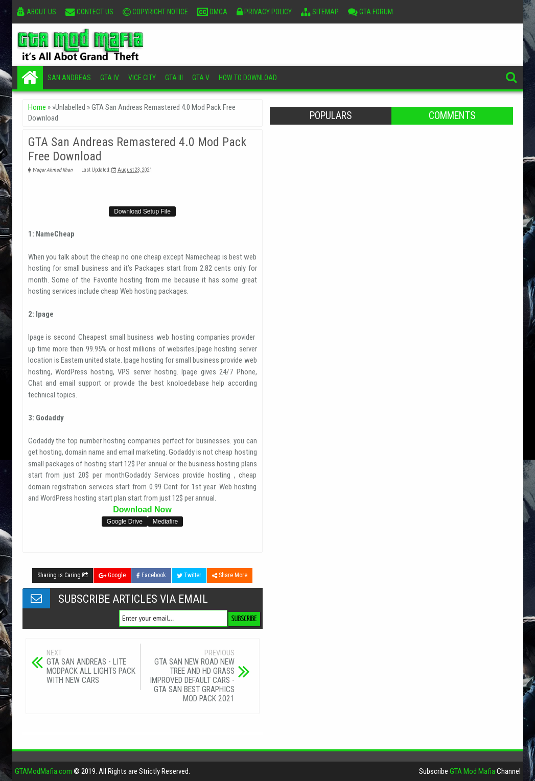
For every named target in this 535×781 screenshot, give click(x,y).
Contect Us (89, 12)
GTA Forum (370, 12)
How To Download (248, 78)
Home (30, 77)
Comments (452, 116)
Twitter (189, 575)
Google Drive (125, 521)
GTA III (174, 78)
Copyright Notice (155, 12)
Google (112, 575)
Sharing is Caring (62, 575)
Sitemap (320, 12)
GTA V (201, 78)
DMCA (212, 12)
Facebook (151, 575)
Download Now (142, 509)
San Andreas (69, 78)
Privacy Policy (264, 12)
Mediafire (165, 521)
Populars (331, 116)
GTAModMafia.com (43, 771)
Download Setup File (142, 211)
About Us (36, 12)
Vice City (142, 78)
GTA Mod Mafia (472, 771)
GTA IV (109, 78)
